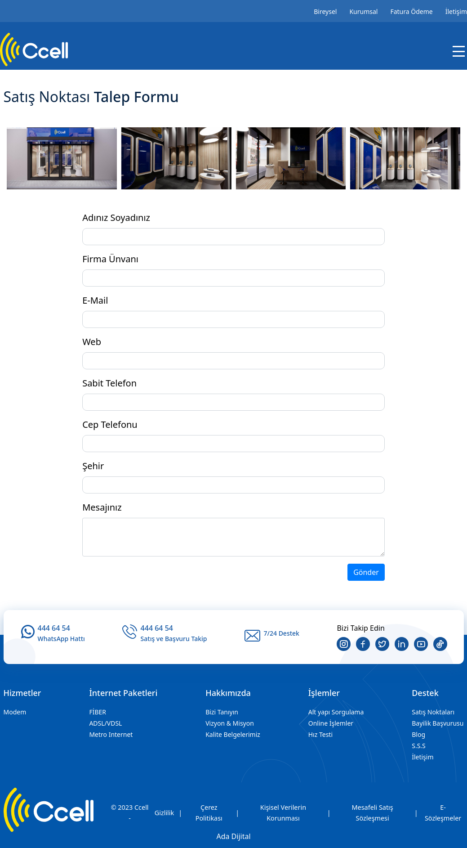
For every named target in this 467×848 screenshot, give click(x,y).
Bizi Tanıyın (221, 712)
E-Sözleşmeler (443, 812)
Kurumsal (363, 11)
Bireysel (325, 11)
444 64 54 (54, 628)
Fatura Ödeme (411, 11)
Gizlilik (164, 812)
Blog (418, 734)
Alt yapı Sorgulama (336, 712)
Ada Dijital (233, 836)
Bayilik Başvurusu (437, 723)
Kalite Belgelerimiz (232, 734)
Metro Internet (111, 734)
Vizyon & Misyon (229, 723)
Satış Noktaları (433, 712)
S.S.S (419, 745)
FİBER (97, 712)
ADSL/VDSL (105, 723)
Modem (15, 712)
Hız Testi (320, 734)
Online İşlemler (330, 723)
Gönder (366, 572)
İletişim (456, 11)
